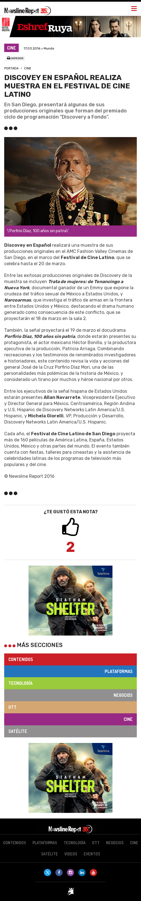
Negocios (123, 695)
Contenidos (20, 659)
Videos (70, 853)
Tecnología (20, 683)
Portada (11, 68)
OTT (12, 707)
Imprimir (15, 58)
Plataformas (119, 671)
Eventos (92, 853)
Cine (27, 68)
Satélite (17, 731)
